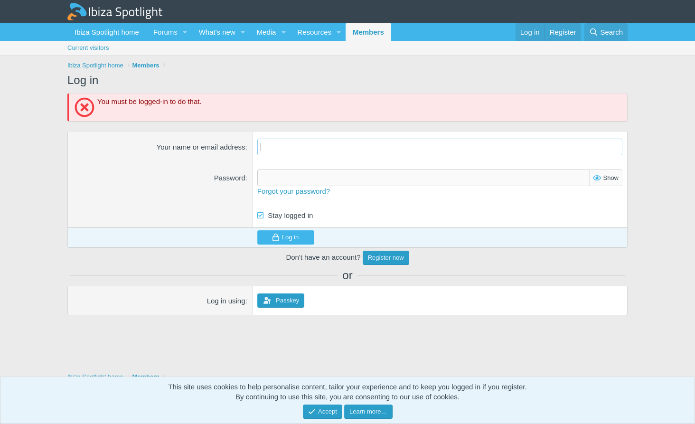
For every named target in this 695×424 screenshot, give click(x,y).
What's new (217, 32)
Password (229, 178)
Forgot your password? (293, 191)
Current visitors (88, 47)
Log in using (226, 301)
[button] (185, 32)
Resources (314, 32)
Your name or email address (201, 147)
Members (368, 32)
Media (266, 32)
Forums (165, 32)
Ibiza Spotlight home (107, 32)
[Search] (606, 32)
